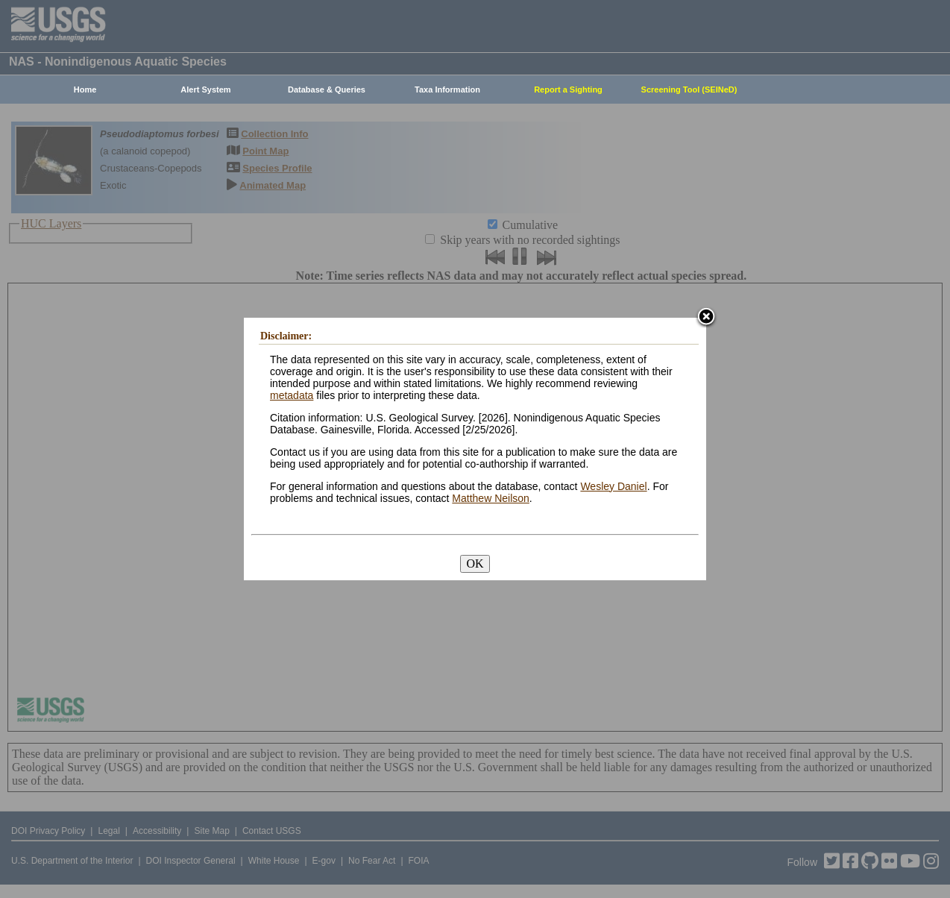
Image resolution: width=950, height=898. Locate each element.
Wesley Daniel (613, 486)
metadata (291, 395)
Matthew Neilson (490, 498)
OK (474, 563)
